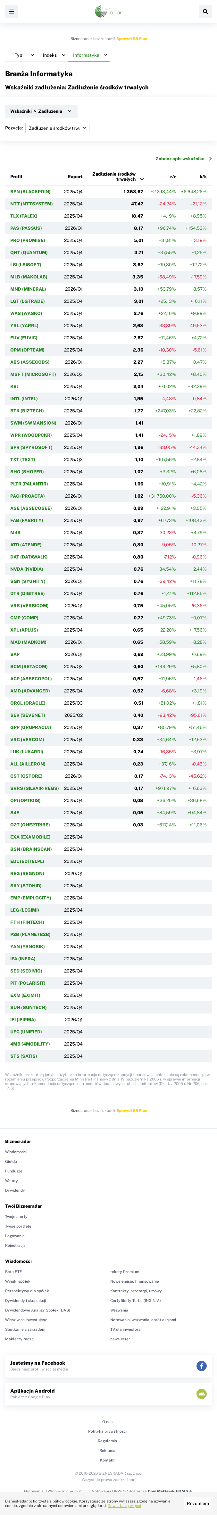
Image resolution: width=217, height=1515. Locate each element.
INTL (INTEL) (24, 398)
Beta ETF (13, 1272)
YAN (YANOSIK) (27, 946)
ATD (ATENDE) (26, 544)
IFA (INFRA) (23, 958)
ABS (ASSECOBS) (30, 362)
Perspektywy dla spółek (27, 1291)
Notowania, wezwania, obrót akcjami (143, 1320)
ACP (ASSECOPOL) (31, 678)
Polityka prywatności (107, 1431)
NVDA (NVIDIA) (26, 569)
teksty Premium (124, 1272)
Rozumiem (198, 1503)
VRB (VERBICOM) (29, 605)
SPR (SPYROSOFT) (31, 447)
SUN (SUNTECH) (28, 1007)
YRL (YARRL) (24, 325)
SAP (15, 654)
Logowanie (15, 1236)
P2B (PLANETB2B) (30, 934)
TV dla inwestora (125, 1329)
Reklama (107, 1450)
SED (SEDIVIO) (26, 970)
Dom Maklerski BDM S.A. (170, 1491)
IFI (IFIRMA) (23, 1019)
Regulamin (107, 1441)
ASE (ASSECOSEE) (31, 508)
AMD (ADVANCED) (30, 690)
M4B (15, 532)
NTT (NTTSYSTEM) (31, 203)
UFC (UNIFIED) (26, 1031)
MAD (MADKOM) (28, 642)
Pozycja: (47, 128)
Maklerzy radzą (19, 1339)
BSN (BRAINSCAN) (31, 849)
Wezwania (119, 1310)
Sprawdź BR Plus (131, 39)
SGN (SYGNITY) (28, 581)
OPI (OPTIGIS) (25, 800)
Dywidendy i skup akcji (25, 1300)
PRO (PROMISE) (27, 240)
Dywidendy (15, 1190)
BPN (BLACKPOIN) (30, 191)
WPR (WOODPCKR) (31, 435)
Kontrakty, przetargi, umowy (136, 1291)
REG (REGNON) (27, 873)
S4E (14, 812)
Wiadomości (16, 1152)
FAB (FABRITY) (26, 520)
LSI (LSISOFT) (25, 264)
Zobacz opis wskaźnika (183, 158)
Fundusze (13, 1171)
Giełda (11, 1161)
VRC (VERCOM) (27, 739)
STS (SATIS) (23, 1056)
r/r (173, 176)
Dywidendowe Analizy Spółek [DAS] (37, 1310)
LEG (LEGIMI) (24, 910)
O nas (107, 1422)
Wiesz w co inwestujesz (26, 1320)
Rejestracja (15, 1245)
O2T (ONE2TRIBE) (30, 824)
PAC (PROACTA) (27, 496)
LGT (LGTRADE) (27, 301)
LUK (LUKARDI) (26, 751)
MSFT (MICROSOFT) (33, 374)
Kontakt (107, 1460)
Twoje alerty (16, 1216)
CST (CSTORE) (26, 776)
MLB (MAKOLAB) (28, 276)
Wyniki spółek (17, 1281)
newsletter (120, 1339)
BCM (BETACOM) (29, 666)
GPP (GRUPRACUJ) (30, 727)
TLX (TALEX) (24, 216)
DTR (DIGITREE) (27, 593)
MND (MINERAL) (28, 289)
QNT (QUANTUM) (29, 252)
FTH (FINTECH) (27, 922)
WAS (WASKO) (26, 313)
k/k (203, 176)
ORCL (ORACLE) (28, 703)
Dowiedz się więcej (124, 1505)
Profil (16, 176)
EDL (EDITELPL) (27, 861)
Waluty (11, 1181)
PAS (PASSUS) (26, 228)
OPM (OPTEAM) (27, 349)
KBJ (14, 386)
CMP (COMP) (24, 617)
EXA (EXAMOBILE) (30, 837)
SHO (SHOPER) (27, 471)
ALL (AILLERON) (28, 763)
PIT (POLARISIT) (28, 983)
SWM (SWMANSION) (33, 423)
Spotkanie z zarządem (25, 1329)
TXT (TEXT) (22, 459)
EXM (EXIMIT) (25, 995)
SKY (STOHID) (26, 885)
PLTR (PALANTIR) (29, 483)
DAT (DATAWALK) (29, 556)
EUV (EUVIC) (24, 337)
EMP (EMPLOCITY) (30, 897)
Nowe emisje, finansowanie (134, 1281)
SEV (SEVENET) (27, 715)
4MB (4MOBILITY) (30, 1044)
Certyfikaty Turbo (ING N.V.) (135, 1300)
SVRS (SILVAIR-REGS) (34, 788)
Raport (75, 176)
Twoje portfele (18, 1226)
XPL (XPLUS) (24, 630)
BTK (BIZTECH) (27, 410)
